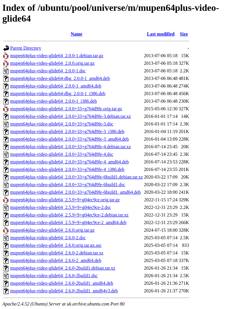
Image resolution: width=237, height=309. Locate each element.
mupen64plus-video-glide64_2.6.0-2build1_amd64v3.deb (64, 290)
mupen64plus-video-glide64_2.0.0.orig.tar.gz (52, 63)
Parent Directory (25, 48)
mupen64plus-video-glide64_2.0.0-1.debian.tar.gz (56, 55)
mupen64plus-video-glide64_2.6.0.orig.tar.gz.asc (56, 245)
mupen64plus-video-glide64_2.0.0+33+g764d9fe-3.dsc (61, 123)
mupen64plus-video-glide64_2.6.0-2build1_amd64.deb (61, 283)
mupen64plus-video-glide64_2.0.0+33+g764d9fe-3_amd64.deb (69, 139)
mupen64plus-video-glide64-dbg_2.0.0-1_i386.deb (58, 93)
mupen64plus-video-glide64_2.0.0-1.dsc (48, 70)
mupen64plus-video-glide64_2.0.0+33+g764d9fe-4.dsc (61, 154)
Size (184, 34)
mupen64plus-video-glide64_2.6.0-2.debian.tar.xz (56, 252)
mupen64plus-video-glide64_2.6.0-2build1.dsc (54, 275)
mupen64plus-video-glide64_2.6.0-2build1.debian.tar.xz (62, 268)
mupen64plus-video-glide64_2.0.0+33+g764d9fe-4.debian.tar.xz (70, 146)
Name (76, 34)
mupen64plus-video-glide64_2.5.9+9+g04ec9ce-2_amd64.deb (68, 222)
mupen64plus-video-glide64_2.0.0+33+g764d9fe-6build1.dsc (67, 184)
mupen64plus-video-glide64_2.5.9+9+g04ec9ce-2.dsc (60, 207)
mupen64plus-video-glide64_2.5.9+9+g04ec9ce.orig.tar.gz (65, 199)
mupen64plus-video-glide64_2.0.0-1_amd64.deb (55, 85)
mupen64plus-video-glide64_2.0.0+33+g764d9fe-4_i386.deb (67, 169)
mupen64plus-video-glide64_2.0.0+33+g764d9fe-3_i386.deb (67, 131)
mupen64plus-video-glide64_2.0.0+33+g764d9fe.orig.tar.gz (66, 108)
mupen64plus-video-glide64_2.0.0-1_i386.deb (53, 101)
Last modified (161, 34)
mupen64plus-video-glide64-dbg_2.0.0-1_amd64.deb (60, 78)
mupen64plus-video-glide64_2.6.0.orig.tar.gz (52, 230)
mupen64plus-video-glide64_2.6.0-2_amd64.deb (55, 260)
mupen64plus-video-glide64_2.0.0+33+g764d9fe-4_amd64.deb (69, 161)
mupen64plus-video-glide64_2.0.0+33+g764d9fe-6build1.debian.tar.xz (76, 176)
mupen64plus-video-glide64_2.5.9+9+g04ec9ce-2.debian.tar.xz (69, 214)
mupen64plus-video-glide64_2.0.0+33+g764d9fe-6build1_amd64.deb (75, 192)
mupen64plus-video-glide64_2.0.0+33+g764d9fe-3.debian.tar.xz (70, 116)
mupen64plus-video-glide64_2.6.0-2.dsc (48, 237)
